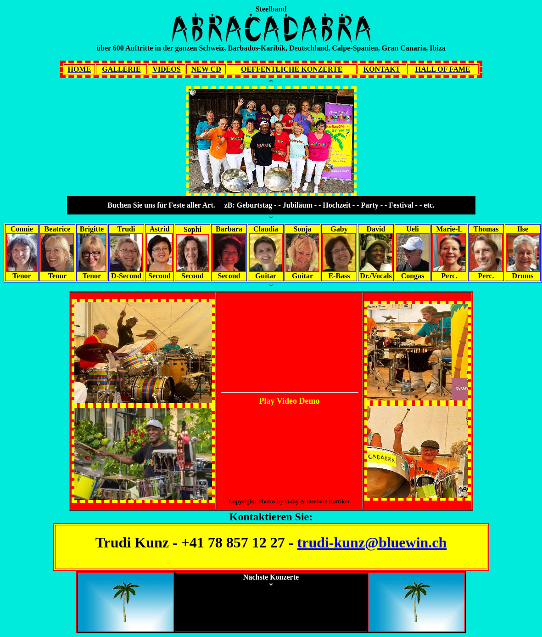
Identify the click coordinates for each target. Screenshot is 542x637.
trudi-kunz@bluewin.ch (372, 542)
